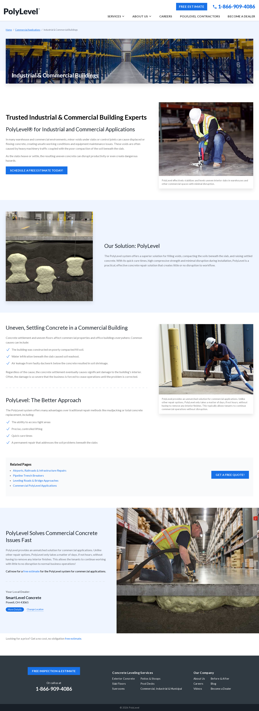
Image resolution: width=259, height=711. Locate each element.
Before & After (220, 678)
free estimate (31, 571)
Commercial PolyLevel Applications (35, 485)
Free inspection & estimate (54, 671)
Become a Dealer (241, 16)
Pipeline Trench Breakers (28, 475)
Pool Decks (147, 683)
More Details (15, 609)
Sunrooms (118, 688)
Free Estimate (191, 6)
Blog (213, 683)
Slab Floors (119, 683)
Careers (165, 16)
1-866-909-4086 (234, 6)
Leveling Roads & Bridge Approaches (35, 480)
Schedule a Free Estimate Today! (36, 170)
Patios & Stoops (150, 678)
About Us (141, 16)
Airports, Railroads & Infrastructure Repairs (39, 470)
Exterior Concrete (123, 678)
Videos (198, 688)
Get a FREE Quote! (230, 474)
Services (116, 16)
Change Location (35, 609)
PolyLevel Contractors (200, 16)
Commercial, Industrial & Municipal (161, 688)
